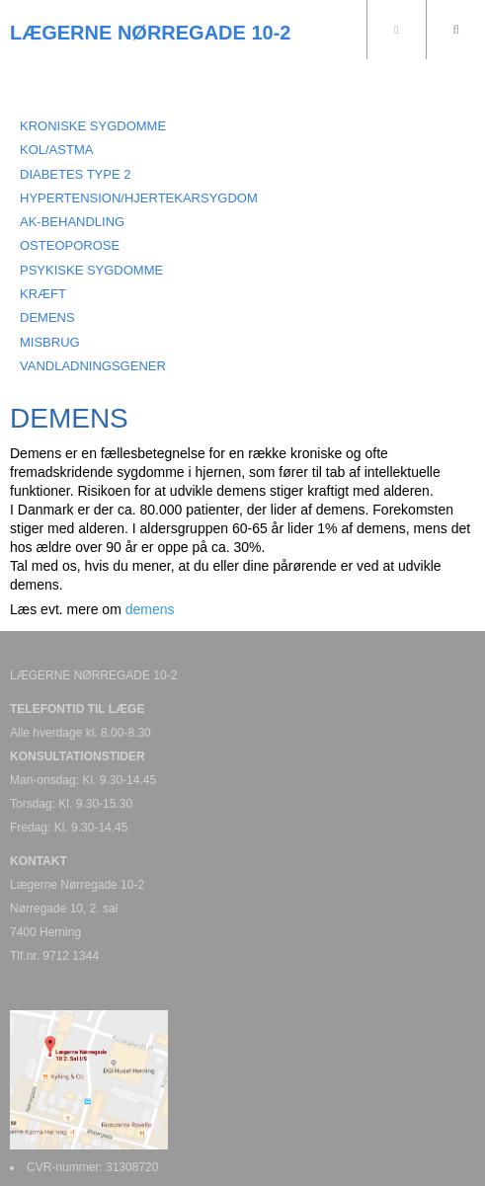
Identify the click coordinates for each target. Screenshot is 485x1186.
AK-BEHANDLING (72, 221)
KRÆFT (43, 293)
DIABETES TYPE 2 (75, 174)
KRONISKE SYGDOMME (93, 126)
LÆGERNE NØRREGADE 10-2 (150, 32)
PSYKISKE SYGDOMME (91, 270)
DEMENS (47, 317)
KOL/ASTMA (56, 149)
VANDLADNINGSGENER (93, 365)
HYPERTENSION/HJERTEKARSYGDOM (139, 198)
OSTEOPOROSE (70, 245)
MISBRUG (50, 342)
